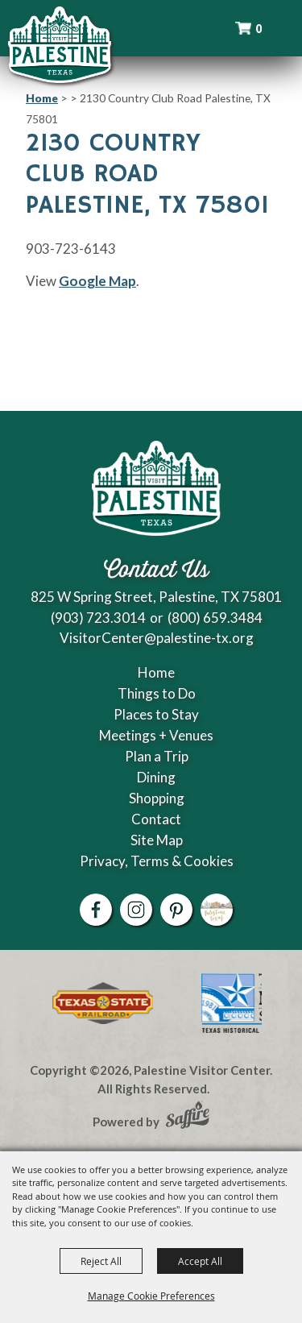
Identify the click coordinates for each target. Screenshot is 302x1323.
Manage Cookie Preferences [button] (151, 1295)
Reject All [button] (101, 1261)
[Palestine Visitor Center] (59, 44)
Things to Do (157, 693)
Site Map (156, 840)
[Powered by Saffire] (187, 1117)
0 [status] (258, 28)
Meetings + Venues (156, 735)
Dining (156, 777)
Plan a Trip (156, 756)
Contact (156, 819)
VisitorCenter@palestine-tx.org (157, 637)
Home (42, 98)
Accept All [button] (200, 1261)
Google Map (97, 280)
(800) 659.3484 (215, 617)
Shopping (156, 798)
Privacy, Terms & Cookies (157, 860)
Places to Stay (156, 714)
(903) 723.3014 (98, 617)
